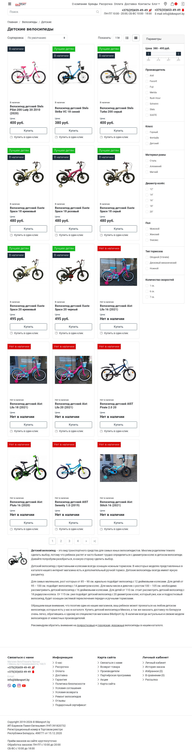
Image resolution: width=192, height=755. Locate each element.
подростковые (86, 625)
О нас (58, 663)
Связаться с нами (111, 663)
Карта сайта (107, 684)
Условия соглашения (68, 688)
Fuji (152, 87)
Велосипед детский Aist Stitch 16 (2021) (116, 503)
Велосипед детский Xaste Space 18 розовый (73, 208)
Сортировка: (16, 37)
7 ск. (152, 297)
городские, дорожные (111, 625)
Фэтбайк (154, 137)
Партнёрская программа (115, 675)
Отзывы (60, 701)
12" (151, 189)
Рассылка (151, 679)
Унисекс (154, 240)
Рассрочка (107, 3)
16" (151, 200)
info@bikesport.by (173, 14)
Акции (104, 679)
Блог (156, 3)
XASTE (153, 115)
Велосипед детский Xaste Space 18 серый (117, 208)
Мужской (154, 228)
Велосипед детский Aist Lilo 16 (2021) (116, 306)
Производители (109, 671)
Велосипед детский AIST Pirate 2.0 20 (117, 405)
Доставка (132, 3)
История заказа (155, 667)
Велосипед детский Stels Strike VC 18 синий (72, 108)
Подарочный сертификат (70, 705)
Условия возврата (66, 692)
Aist (152, 75)
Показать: (104, 37)
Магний (154, 172)
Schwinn (154, 103)
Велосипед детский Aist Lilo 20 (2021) (72, 405)
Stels (152, 109)
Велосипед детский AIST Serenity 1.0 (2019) (72, 503)
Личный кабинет (155, 663)
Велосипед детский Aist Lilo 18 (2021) (26, 405)
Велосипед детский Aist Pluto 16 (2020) (26, 503)
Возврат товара (110, 667)
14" (151, 194)
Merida (153, 92)
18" (151, 206)
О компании (81, 3)
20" (151, 211)
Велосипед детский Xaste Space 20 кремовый (27, 306)
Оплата (120, 3)
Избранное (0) (154, 671)
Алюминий (155, 166)
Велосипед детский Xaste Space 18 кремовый (27, 208)
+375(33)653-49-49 (19, 672)
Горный (154, 132)
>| (95, 541)
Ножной (154, 268)
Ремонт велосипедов (68, 696)
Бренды (94, 3)
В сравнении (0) (155, 675)
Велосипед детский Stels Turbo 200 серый (117, 108)
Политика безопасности (70, 684)
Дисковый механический (163, 263)
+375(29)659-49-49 (19, 667)
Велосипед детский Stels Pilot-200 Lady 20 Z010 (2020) (27, 109)
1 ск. (152, 285)
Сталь (153, 160)
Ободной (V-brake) (159, 257)
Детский (154, 143)
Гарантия (61, 679)
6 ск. (152, 291)
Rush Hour (155, 98)
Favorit (153, 81)
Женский (154, 234)
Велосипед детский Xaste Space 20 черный (73, 306)
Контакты (146, 3)
